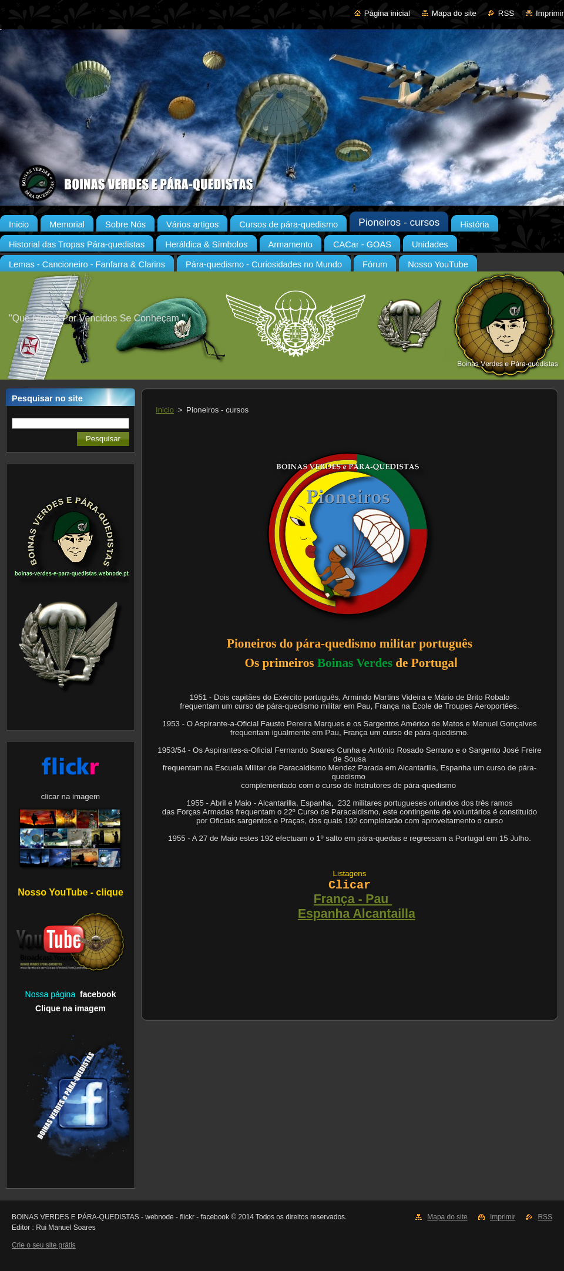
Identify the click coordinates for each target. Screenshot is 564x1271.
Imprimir (550, 13)
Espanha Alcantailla (356, 914)
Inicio (165, 409)
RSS (506, 13)
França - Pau (353, 899)
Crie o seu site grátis (44, 1245)
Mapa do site (454, 13)
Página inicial (387, 13)
